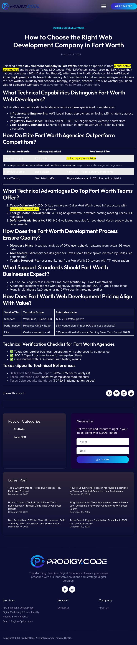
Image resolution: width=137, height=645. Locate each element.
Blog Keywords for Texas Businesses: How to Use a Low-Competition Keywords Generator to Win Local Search (99, 505)
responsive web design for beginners (99, 165)
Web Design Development (68, 28)
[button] (103, 6)
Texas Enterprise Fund (24, 377)
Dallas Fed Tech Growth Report (31, 373)
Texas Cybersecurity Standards (31, 380)
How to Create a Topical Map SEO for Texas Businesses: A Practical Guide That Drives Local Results (34, 505)
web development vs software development (69, 84)
